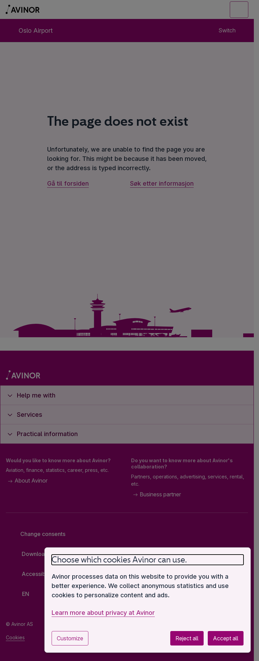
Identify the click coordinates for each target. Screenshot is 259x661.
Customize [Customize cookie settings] (70, 638)
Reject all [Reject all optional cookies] (186, 638)
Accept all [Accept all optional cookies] (225, 638)
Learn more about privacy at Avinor (103, 612)
